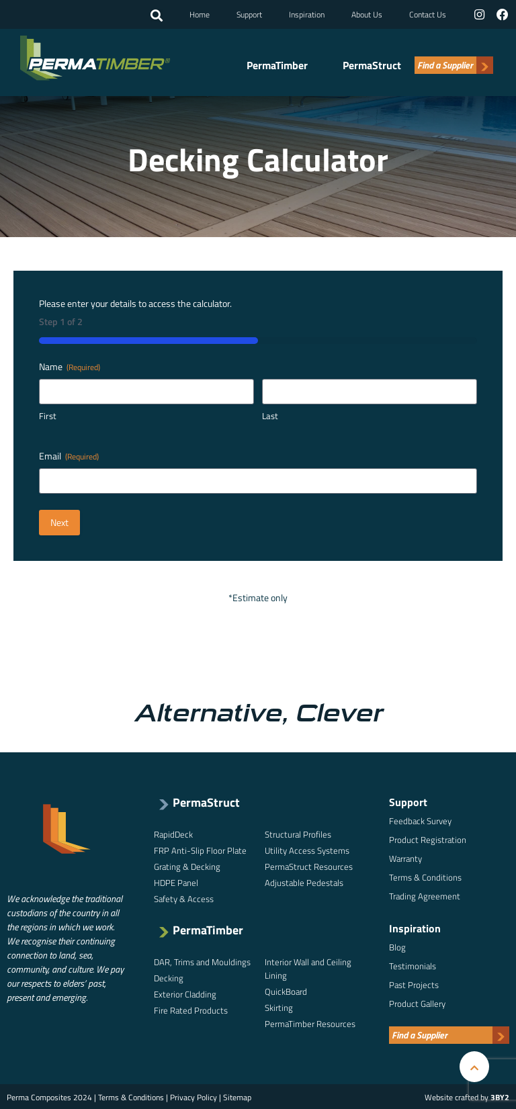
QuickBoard (286, 990)
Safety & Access (184, 897)
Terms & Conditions (425, 876)
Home (200, 13)
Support (250, 13)
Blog (397, 945)
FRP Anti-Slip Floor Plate (200, 849)
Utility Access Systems (307, 849)
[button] (157, 15)
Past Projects (414, 983)
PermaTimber (277, 64)
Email (69, 454)
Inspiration (307, 13)
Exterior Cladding (185, 993)
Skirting (279, 1006)
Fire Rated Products (191, 1009)
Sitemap (237, 1096)
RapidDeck (173, 833)
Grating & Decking (187, 865)
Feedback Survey (420, 819)
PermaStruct (372, 64)
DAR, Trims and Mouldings (202, 960)
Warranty (405, 857)
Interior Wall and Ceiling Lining (308, 967)
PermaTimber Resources (310, 1022)
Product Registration (427, 838)
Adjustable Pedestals (304, 881)
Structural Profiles (298, 833)
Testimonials (412, 964)
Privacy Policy (193, 1096)
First (47, 415)
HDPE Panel (176, 881)
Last (270, 415)
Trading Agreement (424, 894)
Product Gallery (417, 1002)
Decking (168, 976)
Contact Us (428, 13)
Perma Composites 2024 (49, 1096)
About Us (367, 13)
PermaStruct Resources (309, 865)
